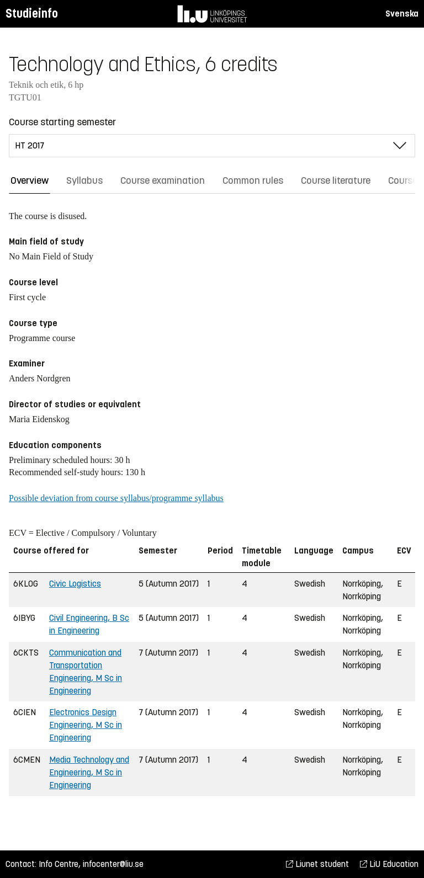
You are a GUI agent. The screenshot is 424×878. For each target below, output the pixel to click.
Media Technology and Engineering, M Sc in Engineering (89, 772)
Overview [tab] (29, 180)
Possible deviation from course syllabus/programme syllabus (116, 498)
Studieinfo (32, 13)
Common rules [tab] (252, 180)
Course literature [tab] (335, 180)
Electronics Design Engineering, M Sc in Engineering (85, 725)
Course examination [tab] (162, 180)
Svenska (401, 13)
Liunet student (317, 864)
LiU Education (389, 864)
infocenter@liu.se (113, 864)
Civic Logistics (75, 583)
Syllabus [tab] (84, 180)
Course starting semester (62, 122)
